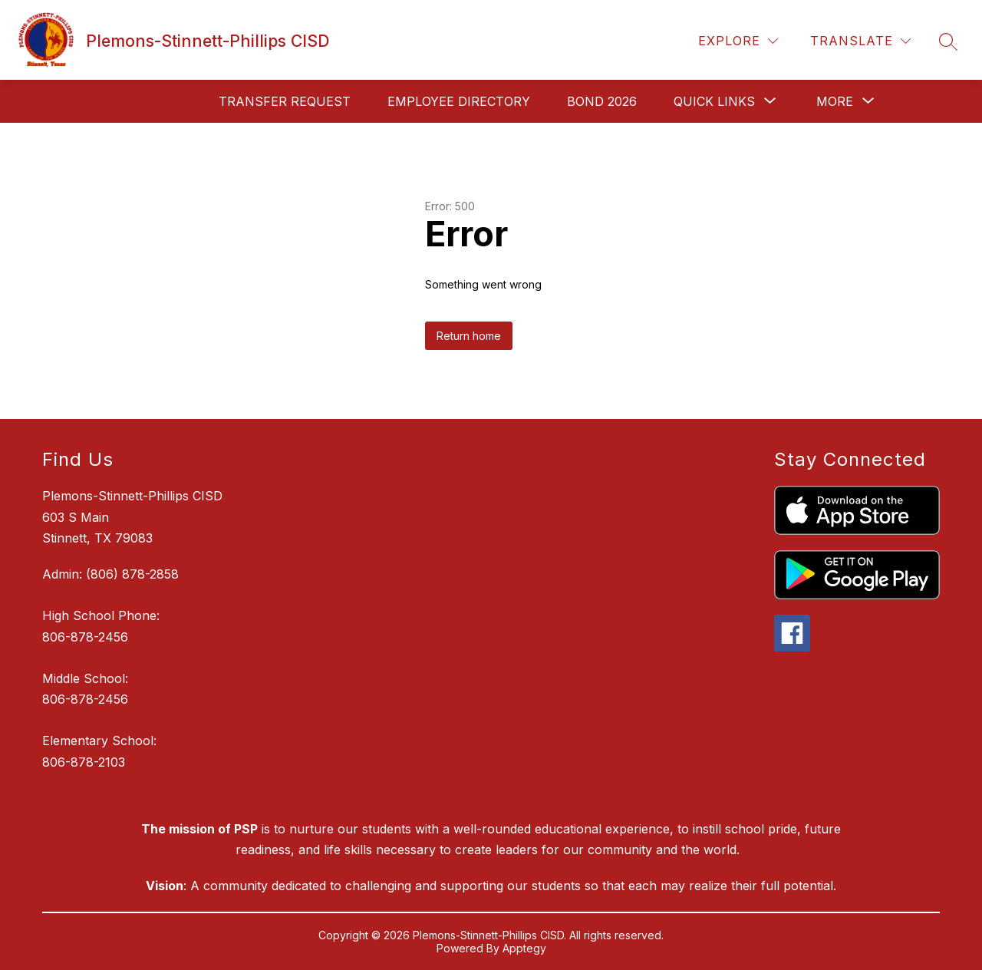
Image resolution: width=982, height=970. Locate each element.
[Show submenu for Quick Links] (714, 101)
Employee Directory (458, 101)
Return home (469, 335)
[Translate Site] (860, 41)
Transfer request (285, 101)
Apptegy (524, 948)
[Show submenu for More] (834, 101)
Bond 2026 (602, 101)
